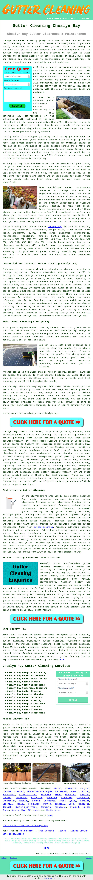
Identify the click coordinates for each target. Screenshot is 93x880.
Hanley (20, 804)
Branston (46, 795)
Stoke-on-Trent (28, 795)
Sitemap (4, 858)
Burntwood (49, 801)
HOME (49, 19)
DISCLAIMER (84, 19)
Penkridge (33, 804)
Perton (47, 804)
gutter (12, 167)
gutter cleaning (70, 80)
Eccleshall (61, 791)
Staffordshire (60, 475)
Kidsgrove (36, 798)
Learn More (48, 878)
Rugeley (23, 801)
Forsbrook (60, 807)
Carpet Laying (79, 831)
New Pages (13, 858)
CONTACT (73, 19)
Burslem (84, 801)
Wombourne (83, 804)
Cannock (7, 807)
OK (59, 878)
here (61, 659)
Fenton (36, 801)
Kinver (57, 788)
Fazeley (84, 795)
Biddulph (52, 798)
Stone (58, 795)
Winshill (8, 804)
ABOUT (64, 19)
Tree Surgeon (46, 831)
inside (33, 56)
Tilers (62, 831)
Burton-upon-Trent (26, 807)
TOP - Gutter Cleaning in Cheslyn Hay (25, 826)
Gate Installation (13, 834)
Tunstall (60, 804)
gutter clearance (58, 505)
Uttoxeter (21, 798)
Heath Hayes (53, 810)
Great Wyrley (67, 801)
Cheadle (7, 791)
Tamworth (46, 807)
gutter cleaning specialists (42, 542)
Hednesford (9, 795)
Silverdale (34, 810)
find (11, 635)
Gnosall (7, 798)
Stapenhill (83, 798)
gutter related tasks (16, 475)
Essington (70, 788)
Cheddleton (9, 801)
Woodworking (27, 831)
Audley (85, 791)
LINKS (56, 19)
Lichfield (66, 798)
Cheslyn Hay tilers (15, 432)
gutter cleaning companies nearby (24, 601)
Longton (84, 788)
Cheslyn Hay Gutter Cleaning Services (36, 666)
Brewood (74, 807)
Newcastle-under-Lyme (39, 791)
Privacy (88, 858)
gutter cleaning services (30, 515)
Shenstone (70, 795)
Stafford (19, 791)
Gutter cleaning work (15, 227)
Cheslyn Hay (55, 227)
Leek (71, 804)
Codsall (74, 791)
